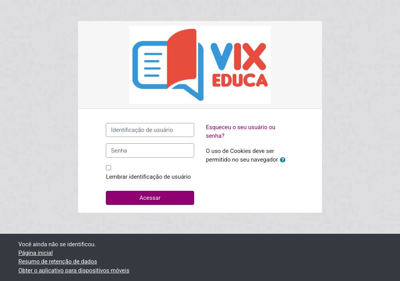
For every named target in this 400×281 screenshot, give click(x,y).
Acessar (150, 197)
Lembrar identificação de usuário (148, 176)
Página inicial (35, 252)
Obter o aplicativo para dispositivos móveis (73, 270)
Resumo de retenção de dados (57, 261)
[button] (284, 160)
